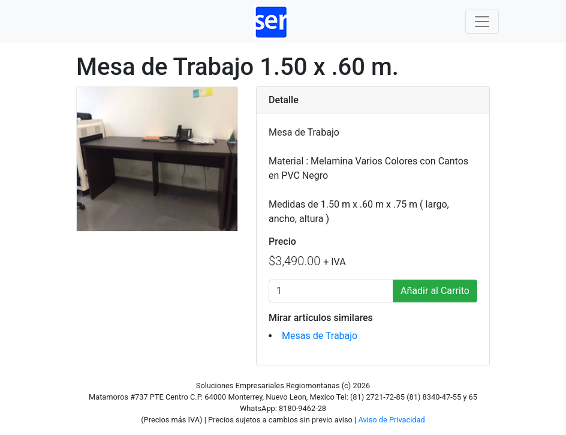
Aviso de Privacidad (391, 419)
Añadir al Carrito (435, 290)
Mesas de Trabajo (319, 335)
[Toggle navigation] (482, 22)
